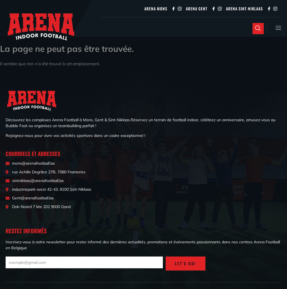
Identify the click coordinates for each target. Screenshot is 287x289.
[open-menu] (277, 28)
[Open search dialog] (258, 28)
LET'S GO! (185, 264)
